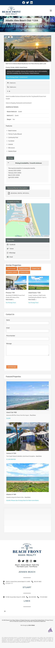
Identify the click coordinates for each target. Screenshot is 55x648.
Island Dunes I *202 (34, 293)
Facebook (11, 244)
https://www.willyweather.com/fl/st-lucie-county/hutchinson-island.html (16, 531)
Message (9, 343)
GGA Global (31, 625)
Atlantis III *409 (11, 494)
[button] (52, 19)
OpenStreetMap (39, 236)
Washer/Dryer (12, 151)
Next (49, 48)
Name (8, 320)
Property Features (24, 268)
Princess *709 (10, 293)
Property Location (12, 272)
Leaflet (32, 236)
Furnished (11, 141)
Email (10, 257)
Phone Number (10, 335)
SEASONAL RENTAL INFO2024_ (18, 193)
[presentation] (17, 361)
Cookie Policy (22, 621)
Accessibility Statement (39, 621)
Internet (10, 144)
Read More (33, 415)
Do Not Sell (30, 621)
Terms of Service (14, 621)
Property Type (36, 268)
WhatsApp (11, 253)
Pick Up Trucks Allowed (15, 134)
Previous (5, 48)
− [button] (8, 208)
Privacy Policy (49, 620)
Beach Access (12, 130)
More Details (10, 299)
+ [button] (8, 205)
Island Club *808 (11, 412)
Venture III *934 (11, 453)
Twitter (10, 248)
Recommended (11, 268)
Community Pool (13, 137)
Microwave (11, 148)
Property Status (24, 272)
